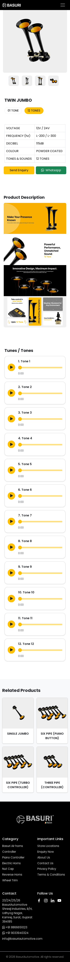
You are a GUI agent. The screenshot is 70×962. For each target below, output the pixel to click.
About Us (43, 857)
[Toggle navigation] (63, 5)
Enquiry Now (45, 852)
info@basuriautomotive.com (22, 939)
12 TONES (34, 110)
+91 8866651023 (16, 927)
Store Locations (48, 846)
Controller (9, 852)
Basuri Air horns (12, 846)
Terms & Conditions (51, 874)
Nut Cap (8, 869)
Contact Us (45, 863)
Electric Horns (11, 863)
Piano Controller (13, 857)
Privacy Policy (46, 869)
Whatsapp (51, 170)
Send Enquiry (19, 170)
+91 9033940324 (17, 933)
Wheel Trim (10, 880)
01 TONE (13, 110)
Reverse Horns (12, 874)
